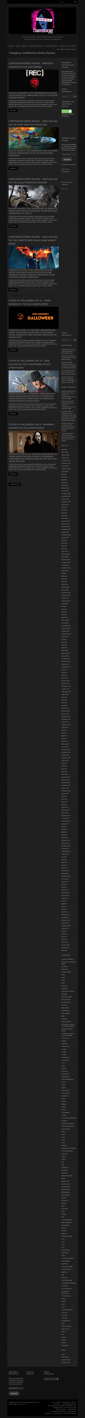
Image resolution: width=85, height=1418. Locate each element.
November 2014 (66, 815)
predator (27, 213)
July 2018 (64, 697)
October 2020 (65, 631)
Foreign (64, 1115)
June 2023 (64, 543)
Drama (63, 1082)
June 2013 (64, 859)
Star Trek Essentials (67, 1266)
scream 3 (50, 458)
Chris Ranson (23, 330)
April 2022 (64, 581)
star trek (34, 153)
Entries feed (65, 1357)
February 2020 (65, 653)
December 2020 (66, 625)
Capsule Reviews (66, 1021)
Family (63, 1098)
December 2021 (66, 592)
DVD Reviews (65, 1090)
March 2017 (65, 741)
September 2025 (66, 469)
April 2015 (64, 804)
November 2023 (66, 529)
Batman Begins (48, 272)
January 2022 (65, 590)
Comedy (64, 1049)
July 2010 (64, 931)
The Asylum (65, 1286)
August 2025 (65, 471)
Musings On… (65, 1200)
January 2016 (65, 780)
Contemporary (66, 1057)
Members (74, 1402)
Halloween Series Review (47, 334)
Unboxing (64, 1318)
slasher (17, 461)
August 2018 (65, 694)
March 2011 (65, 912)
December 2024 (66, 493)
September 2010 (66, 925)
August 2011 (65, 898)
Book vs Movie (66, 1013)
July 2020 (64, 639)
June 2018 (64, 700)
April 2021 (64, 614)
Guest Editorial (66, 1129)
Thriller (63, 1298)
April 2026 (64, 449)
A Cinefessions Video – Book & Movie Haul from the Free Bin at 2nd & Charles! (68, 426)
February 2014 (65, 840)
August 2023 (65, 537)
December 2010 (66, 920)
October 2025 (65, 466)
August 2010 (65, 928)
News (63, 1206)
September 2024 (66, 502)
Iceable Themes (22, 1404)
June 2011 (64, 903)
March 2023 (65, 551)
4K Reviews (65, 969)
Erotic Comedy (65, 1093)
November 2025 (66, 463)
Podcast (64, 1214)
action (24, 95)
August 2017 (65, 727)
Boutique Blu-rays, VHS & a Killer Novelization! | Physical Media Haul (68, 351)
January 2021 (65, 623)
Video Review (65, 1329)
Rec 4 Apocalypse (12, 97)
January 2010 (65, 948)
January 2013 (65, 873)
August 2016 (65, 760)
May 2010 (64, 937)
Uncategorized (66, 1320)
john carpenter (12, 337)
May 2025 (64, 480)
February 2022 (65, 587)
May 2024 (64, 513)
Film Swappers (66, 1112)
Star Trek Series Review (14, 155)
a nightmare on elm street (14, 398)
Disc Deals (64, 1071)
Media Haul (65, 1173)
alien (28, 210)
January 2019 (65, 683)
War (63, 1334)
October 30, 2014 (14, 330)
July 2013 (64, 857)
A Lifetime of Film (66, 972)
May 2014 (64, 832)
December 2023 (66, 526)
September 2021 (66, 601)
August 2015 (65, 793)
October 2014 (65, 818)
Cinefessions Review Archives (58, 1411)
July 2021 (64, 606)
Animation (64, 994)
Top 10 (63, 1304)
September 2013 (66, 851)
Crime (63, 1063)
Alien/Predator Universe (46, 210)
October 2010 (65, 923)
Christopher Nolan (32, 274)
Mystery (64, 1203)
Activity (58, 1402)
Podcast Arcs (57, 1404)
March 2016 (65, 774)
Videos (63, 1331)
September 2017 (66, 725)
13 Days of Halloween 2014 (47, 332)
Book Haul (64, 1005)
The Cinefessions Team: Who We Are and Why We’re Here (62, 1405)
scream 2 (45, 458)
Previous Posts (15, 484)
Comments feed (66, 1360)
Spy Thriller (65, 1264)
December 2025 (66, 460)
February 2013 (65, 870)
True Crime (65, 1312)
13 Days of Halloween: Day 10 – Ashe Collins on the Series (29, 364)
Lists (63, 1162)
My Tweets (65, 188)
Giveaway (64, 1120)
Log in (63, 1354)
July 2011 (64, 901)
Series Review (65, 1250)
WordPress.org (66, 1362)
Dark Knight (51, 274)
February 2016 (65, 777)
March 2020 (65, 650)
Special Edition (66, 1261)
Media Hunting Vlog (67, 1176)
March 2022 (65, 584)
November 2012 (66, 876)
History (64, 1131)
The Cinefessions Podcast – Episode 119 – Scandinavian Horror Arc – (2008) (69, 394)
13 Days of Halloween (34, 330)
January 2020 (65, 656)
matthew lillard (28, 458)
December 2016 (66, 749)
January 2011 (65, 917)
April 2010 (64, 939)
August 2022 (65, 570)
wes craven (36, 400)
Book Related (65, 1008)
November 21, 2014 (14, 269)
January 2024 (65, 524)
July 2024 (64, 507)
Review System (57, 1413)
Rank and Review (66, 1222)
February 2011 (65, 914)
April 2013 (64, 865)
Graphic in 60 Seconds (68, 1123)
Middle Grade (65, 1181)
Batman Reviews (23, 274)
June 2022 (64, 576)
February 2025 (65, 488)
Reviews (11, 46)
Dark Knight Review (13, 277)
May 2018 (64, 703)
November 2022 (66, 562)
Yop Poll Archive (72, 1409)
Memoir (64, 1178)
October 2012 (65, 879)
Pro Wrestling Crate (67, 1220)
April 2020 (64, 647)
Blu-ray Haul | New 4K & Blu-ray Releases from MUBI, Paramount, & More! (69, 372)
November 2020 (66, 628)
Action (31, 92)
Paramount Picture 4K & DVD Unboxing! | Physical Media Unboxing (69, 357)
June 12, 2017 (13, 92)
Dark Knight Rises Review (32, 277)
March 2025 (65, 485)
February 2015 (65, 810)
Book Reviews (65, 1010)
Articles (17, 46)
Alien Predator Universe (35, 210)
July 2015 (64, 796)
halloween (30, 334)
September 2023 (66, 535)
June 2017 (64, 733)
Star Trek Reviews (49, 153)
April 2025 (64, 482)
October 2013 (65, 848)
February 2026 (65, 455)
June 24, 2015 (13, 208)
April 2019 (64, 675)
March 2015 (65, 807)
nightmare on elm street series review (17, 400)
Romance (64, 1233)
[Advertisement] (70, 127)
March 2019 (65, 678)
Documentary (65, 1074)
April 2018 (64, 705)
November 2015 (66, 785)
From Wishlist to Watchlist (69, 1118)
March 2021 (65, 617)
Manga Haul (65, 1167)
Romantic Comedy (67, 1236)
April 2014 (64, 835)
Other (63, 1211)
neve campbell (36, 458)
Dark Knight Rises (22, 277)
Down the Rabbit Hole (68, 1079)
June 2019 (64, 670)
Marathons (65, 1170)
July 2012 (64, 884)
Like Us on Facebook (30, 1373)
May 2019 (64, 672)
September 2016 (66, 758)
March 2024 (65, 518)
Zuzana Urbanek (66, 433)
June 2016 (64, 766)
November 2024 (66, 496)
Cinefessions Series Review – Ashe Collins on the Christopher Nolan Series (33, 240)
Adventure (64, 986)
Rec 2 (49, 95)
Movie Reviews (53, 92)
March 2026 (65, 452)
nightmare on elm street (48, 398)
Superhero (65, 1272)
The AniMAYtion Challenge (69, 1283)
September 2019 (66, 667)
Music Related (65, 1195)
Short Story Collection (68, 1258)
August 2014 (65, 824)
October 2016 (65, 755)
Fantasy (64, 1101)
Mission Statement (71, 1411)
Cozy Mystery (65, 1060)
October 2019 (65, 664)
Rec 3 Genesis (54, 95)
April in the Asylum (67, 997)
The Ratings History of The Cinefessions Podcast (64, 1407)
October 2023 (65, 532)
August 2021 (65, 603)
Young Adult (65, 1345)
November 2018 (66, 686)
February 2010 (65, 945)
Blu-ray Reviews (66, 999)
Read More (13, 110)
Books (63, 1016)
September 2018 (66, 692)
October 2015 (65, 788)
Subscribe (67, 159)
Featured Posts (48, 1413)
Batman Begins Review (14, 274)
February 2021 (65, 620)
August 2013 (65, 854)
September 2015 (66, 791)
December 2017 (66, 716)
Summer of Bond (66, 1269)
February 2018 (65, 711)
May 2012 (64, 887)
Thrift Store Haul (66, 1296)
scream (41, 458)
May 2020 (64, 645)
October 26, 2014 (14, 454)
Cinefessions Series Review (39, 92)
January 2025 (65, 491)
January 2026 (65, 458)
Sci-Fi (49, 150)
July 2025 (64, 474)
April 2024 (64, 515)
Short (63, 1255)
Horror (47, 92)
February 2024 (65, 521)
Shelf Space (65, 1253)
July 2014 (64, 826)
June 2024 (64, 510)
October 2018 (65, 689)
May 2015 (64, 802)
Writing (10, 210)
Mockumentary (66, 1184)
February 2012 (65, 892)
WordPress (37, 1402)
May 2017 (64, 736)
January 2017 (65, 747)
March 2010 (65, 942)
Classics (64, 1041)
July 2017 (64, 730)
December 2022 (66, 559)
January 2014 (65, 843)
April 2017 (64, 738)
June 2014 (64, 829)
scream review (12, 461)
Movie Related (51, 208)
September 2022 (66, 568)
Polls (63, 1217)
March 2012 (65, 890)
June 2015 (64, 799)
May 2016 (64, 769)
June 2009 (64, 950)
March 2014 (65, 837)
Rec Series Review (21, 97)
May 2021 (64, 612)
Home (58, 49)
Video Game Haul (66, 1326)
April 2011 (64, 909)
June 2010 (64, 934)
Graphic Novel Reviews (68, 1126)
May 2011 (64, 906)
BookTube (64, 1019)
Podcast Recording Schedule (69, 1404)
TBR (63, 1275)
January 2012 (65, 895)
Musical (64, 1198)
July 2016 (64, 763)
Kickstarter (65, 1153)
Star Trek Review (40, 153)
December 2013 (66, 846)
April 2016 (64, 771)
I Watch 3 (64, 1145)
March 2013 (65, 868)
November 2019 (66, 661)
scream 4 (55, 458)
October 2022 (65, 565)
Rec (46, 95)
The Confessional (66, 1288)
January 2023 (65, 557)
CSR (40, 95)
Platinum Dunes (29, 400)
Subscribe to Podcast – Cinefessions (68, 115)
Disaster (64, 1068)
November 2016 (66, 752)
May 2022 (64, 579)
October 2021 (65, 598)
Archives (73, 46)
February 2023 (65, 554)
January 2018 (65, 714)
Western (64, 1337)
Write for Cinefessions (36, 46)
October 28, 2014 (14, 393)
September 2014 (66, 821)
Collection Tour (66, 1046)
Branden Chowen (23, 92)
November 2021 (66, 595)
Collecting (64, 1043)
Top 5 (63, 1307)
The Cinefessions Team (51, 46)
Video (63, 1323)
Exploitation (65, 1096)
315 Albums (65, 966)
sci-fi (30, 213)
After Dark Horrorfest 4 (68, 991)
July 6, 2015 (13, 150)
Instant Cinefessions (67, 1151)
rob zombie (18, 337)
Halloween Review (37, 334)
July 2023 (64, 540)
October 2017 (65, 722)
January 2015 (65, 813)
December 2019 (66, 659)
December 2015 (66, 782)
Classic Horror (65, 1038)
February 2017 (65, 744)
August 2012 (65, 881)
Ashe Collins (20, 150)
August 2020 (65, 636)
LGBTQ (63, 1156)
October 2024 (65, 499)
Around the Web (64, 46)
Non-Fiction (65, 1209)
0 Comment (17, 95)
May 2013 (64, 862)
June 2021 (64, 609)
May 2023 (64, 546)
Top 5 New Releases (67, 1309)
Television (64, 1277)
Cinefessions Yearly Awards (69, 1413)
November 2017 (66, 719)
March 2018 (65, 708)
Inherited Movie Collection (69, 1148)
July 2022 (64, 573)
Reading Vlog (65, 1225)
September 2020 (66, 634)
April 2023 (64, 548)
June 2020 (64, 642)
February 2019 (65, 681)
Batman (42, 272)
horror (43, 95)
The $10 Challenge (67, 1280)
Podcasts (25, 46)
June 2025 (64, 477)
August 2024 (65, 504)
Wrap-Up (64, 1340)
